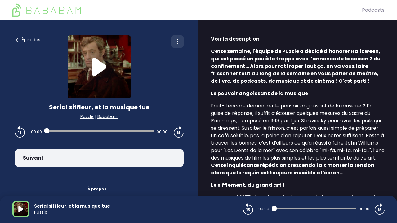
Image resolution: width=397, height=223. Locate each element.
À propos (96, 189)
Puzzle (87, 116)
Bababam (107, 116)
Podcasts (373, 10)
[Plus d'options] (177, 41)
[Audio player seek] (99, 131)
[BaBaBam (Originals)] (187, 10)
